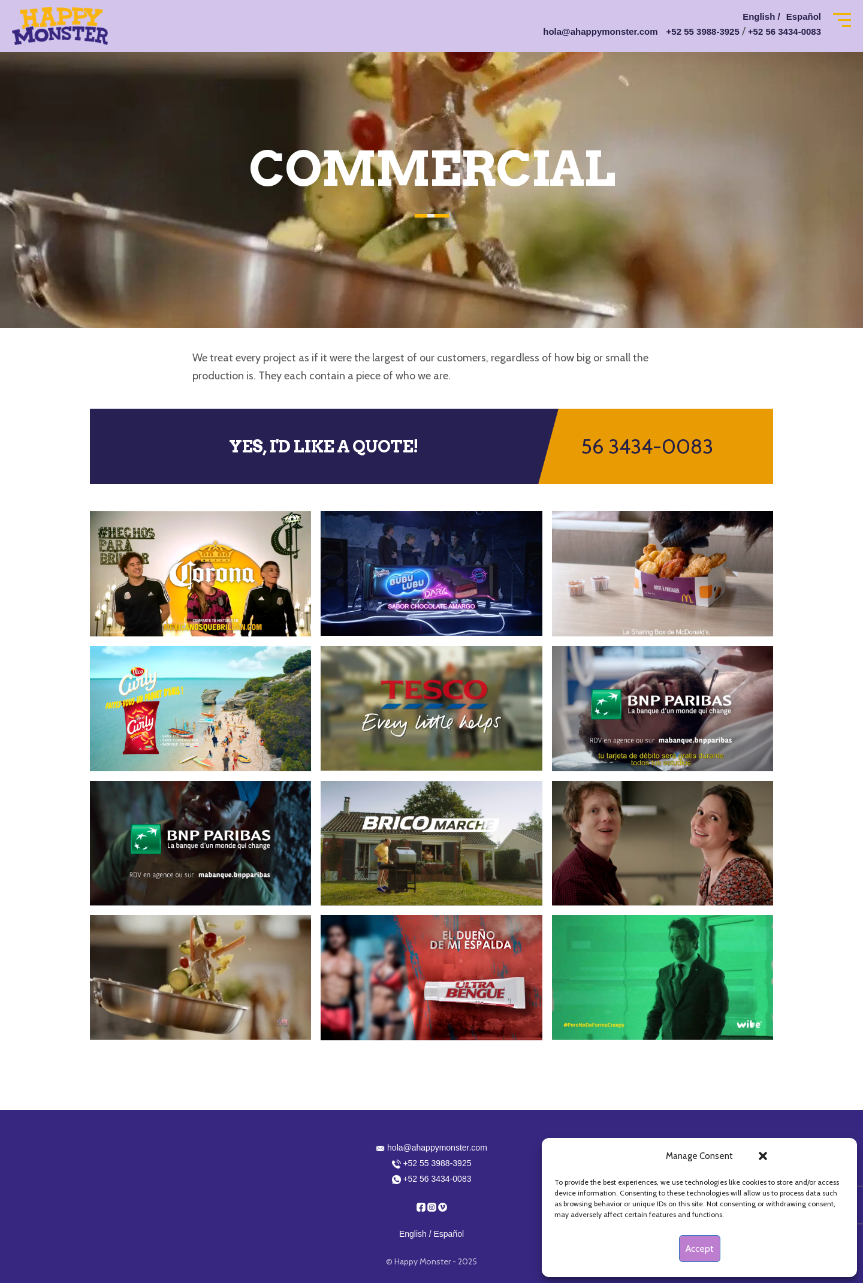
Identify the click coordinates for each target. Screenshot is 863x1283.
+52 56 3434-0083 (784, 31)
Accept (700, 1248)
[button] (763, 1156)
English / (761, 16)
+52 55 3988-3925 (703, 31)
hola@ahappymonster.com (600, 31)
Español (803, 16)
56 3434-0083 (647, 446)
